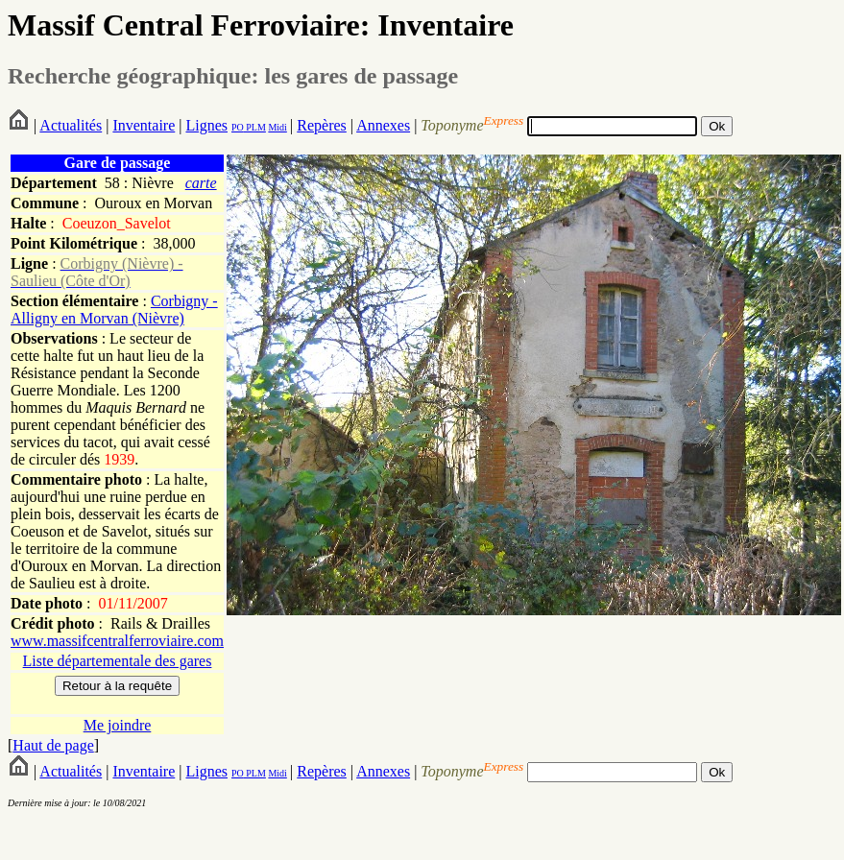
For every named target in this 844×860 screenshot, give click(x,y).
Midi (277, 127)
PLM (255, 127)
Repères (322, 125)
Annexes (383, 125)
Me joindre (118, 725)
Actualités (70, 125)
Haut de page (52, 745)
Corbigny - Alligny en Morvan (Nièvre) (114, 309)
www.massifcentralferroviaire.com (117, 641)
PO (237, 127)
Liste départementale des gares (117, 661)
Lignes (206, 125)
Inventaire (143, 125)
